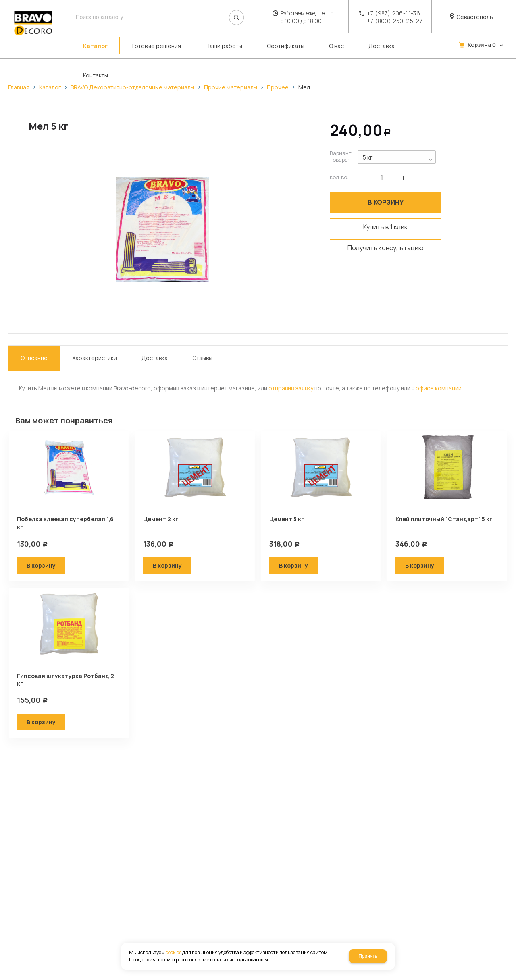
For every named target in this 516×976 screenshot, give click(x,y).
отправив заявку (290, 388)
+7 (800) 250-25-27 (394, 21)
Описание (34, 358)
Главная (18, 87)
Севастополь (474, 17)
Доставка (154, 358)
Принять (367, 956)
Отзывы (202, 358)
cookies (173, 952)
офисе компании (439, 388)
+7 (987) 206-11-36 (393, 13)
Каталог (50, 87)
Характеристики (94, 358)
